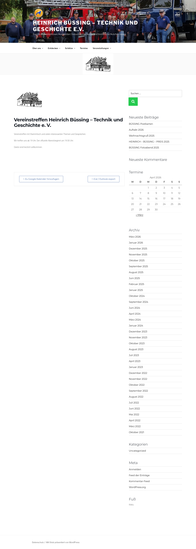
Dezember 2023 (138, 331)
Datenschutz (38, 542)
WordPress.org (137, 487)
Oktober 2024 (137, 296)
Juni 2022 (134, 408)
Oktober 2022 (137, 385)
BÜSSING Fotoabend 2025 (144, 147)
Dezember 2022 (138, 373)
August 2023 (136, 349)
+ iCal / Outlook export (103, 179)
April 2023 (134, 361)
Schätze (70, 48)
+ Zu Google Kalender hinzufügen (41, 179)
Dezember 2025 (138, 248)
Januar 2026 (136, 242)
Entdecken (54, 48)
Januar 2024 (136, 325)
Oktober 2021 (136, 432)
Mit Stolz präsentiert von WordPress (62, 542)
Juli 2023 (134, 355)
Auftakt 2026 (136, 129)
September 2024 (138, 302)
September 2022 (138, 390)
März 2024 (135, 319)
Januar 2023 (136, 367)
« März (139, 215)
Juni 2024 (134, 308)
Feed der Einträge (139, 475)
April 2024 (134, 313)
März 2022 (135, 426)
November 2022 (138, 379)
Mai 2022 (134, 414)
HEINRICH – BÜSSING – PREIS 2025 (149, 141)
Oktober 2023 (137, 343)
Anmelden (135, 469)
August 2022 (136, 396)
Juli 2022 (134, 402)
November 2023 (138, 337)
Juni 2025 (134, 278)
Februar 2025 (136, 284)
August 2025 (136, 272)
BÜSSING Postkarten (141, 124)
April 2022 (134, 420)
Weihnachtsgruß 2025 (141, 135)
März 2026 (135, 236)
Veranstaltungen (102, 48)
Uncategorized (137, 450)
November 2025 (138, 254)
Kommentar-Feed (139, 481)
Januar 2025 (136, 290)
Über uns (38, 48)
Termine (84, 48)
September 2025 (138, 266)
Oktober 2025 (137, 260)
